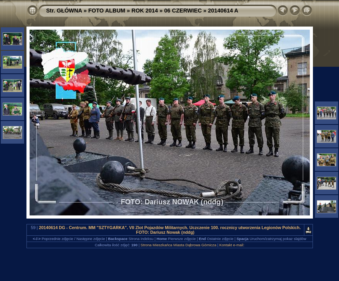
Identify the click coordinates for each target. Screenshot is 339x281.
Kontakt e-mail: (232, 245)
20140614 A (223, 10)
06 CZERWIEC (183, 10)
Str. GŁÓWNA (64, 10)
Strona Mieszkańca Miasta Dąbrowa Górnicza (178, 245)
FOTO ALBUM (106, 10)
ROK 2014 (145, 10)
